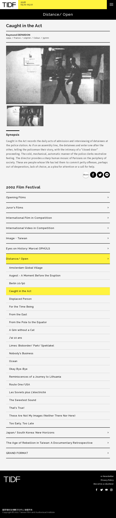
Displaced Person (20, 298)
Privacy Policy (107, 480)
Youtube (106, 489)
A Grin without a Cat (22, 330)
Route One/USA (19, 384)
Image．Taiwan (16, 238)
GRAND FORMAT (17, 453)
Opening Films (16, 197)
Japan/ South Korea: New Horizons (30, 432)
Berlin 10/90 (17, 283)
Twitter (101, 489)
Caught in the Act (20, 291)
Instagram (111, 489)
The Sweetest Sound (22, 400)
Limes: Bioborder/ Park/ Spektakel (31, 345)
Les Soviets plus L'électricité (27, 392)
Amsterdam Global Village (26, 267)
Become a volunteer (104, 484)
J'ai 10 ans (15, 337)
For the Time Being (21, 306)
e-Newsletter (107, 476)
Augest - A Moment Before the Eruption (35, 275)
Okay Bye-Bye (18, 369)
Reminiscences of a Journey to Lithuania (35, 376)
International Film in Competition (29, 217)
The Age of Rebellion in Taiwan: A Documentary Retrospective (49, 442)
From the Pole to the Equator (28, 322)
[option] (58, 75)
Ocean (13, 361)
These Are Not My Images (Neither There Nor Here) (42, 415)
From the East (18, 314)
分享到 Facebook (93, 175)
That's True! (17, 407)
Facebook (96, 489)
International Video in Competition (30, 228)
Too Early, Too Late (21, 423)
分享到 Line (107, 175)
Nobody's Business (21, 353)
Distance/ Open (17, 258)
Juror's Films (14, 207)
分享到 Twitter (100, 175)
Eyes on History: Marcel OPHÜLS (28, 248)
